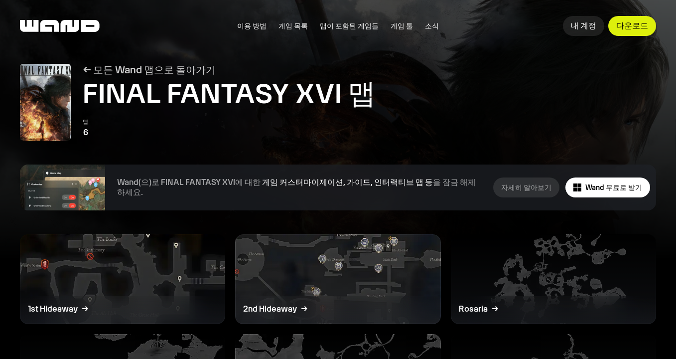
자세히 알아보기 (526, 187)
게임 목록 (293, 26)
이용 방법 (252, 26)
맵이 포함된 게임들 (349, 26)
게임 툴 (402, 26)
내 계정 (583, 25)
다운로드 (632, 25)
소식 (432, 26)
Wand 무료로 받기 (607, 187)
